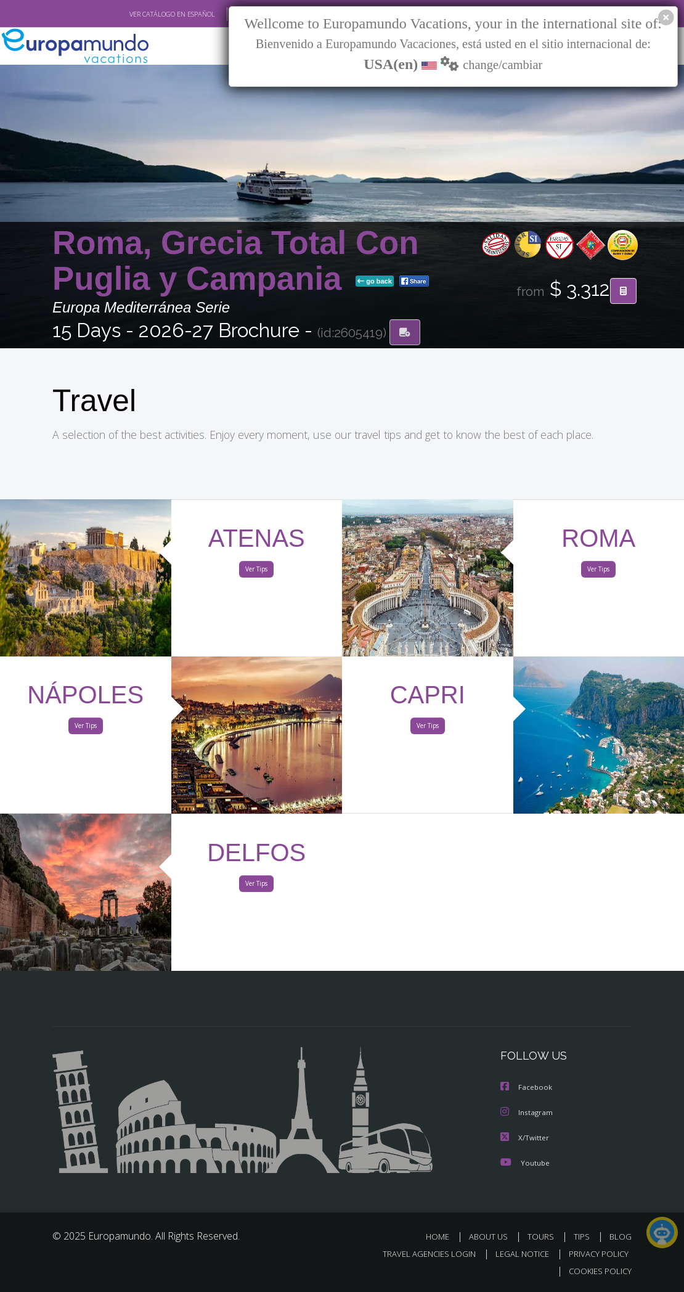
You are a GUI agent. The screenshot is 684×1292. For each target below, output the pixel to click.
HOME (442, 1236)
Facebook (526, 1088)
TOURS (543, 1236)
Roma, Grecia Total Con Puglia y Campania (235, 262)
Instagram (527, 1113)
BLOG (620, 1236)
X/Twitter (525, 1137)
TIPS (583, 1236)
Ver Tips (256, 572)
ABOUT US (491, 1236)
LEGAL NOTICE (516, 1254)
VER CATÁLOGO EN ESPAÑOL (144, 14)
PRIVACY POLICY (596, 1254)
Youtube (525, 1162)
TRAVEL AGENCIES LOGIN (420, 1254)
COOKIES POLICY (597, 1271)
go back (374, 282)
